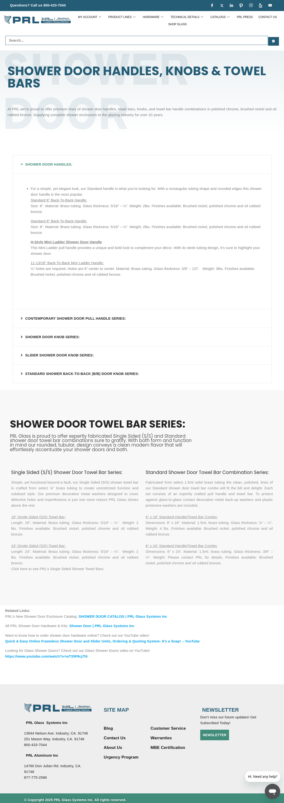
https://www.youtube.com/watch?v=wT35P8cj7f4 (47, 653)
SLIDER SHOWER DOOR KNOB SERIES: (60, 353)
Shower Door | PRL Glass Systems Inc (102, 623)
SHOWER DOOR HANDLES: (49, 163)
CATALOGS (207, 21)
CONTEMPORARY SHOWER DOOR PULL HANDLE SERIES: (76, 316)
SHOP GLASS (272, 20)
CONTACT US (250, 20)
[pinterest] (241, 5)
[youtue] (270, 5)
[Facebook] (212, 5)
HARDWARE (144, 21)
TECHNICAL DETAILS (176, 21)
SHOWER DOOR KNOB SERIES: (53, 335)
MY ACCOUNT (85, 21)
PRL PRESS (229, 20)
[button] (142, 163)
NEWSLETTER (214, 732)
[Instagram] (250, 5)
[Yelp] (260, 5)
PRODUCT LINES (115, 21)
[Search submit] (273, 39)
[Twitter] (221, 5)
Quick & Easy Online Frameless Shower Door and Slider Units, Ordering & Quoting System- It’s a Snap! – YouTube (104, 638)
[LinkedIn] (231, 5)
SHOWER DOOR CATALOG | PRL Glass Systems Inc (124, 614)
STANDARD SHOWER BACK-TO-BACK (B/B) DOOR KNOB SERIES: (83, 371)
